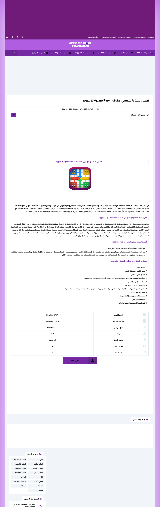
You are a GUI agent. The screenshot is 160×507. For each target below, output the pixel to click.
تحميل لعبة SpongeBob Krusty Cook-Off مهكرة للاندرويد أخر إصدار (24, 184)
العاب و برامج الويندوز (38, 53)
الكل (41, 102)
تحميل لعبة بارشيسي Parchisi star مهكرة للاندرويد (114, 100)
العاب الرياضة (38, 111)
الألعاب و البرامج (80, 44)
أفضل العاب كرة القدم (61, 53)
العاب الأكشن (38, 107)
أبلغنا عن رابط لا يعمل (108, 37)
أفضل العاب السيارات (84, 53)
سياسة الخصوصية (124, 37)
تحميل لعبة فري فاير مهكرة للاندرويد (26, 157)
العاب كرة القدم (20, 116)
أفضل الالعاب (126, 53)
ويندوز (40, 133)
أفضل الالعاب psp (145, 53)
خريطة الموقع (43, 482)
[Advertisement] (80, 17)
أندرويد (23, 120)
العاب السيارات (20, 111)
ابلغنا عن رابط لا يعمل (40, 479)
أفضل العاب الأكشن (107, 53)
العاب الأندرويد (21, 107)
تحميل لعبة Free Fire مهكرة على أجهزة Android (24, 148)
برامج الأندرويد (38, 124)
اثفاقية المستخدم (140, 37)
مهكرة (40, 128)
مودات (23, 128)
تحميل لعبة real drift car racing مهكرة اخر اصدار (24, 166)
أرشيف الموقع (93, 37)
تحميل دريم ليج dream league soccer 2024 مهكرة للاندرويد (25, 175)
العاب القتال (38, 116)
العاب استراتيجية (20, 102)
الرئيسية (151, 37)
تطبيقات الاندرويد (20, 124)
